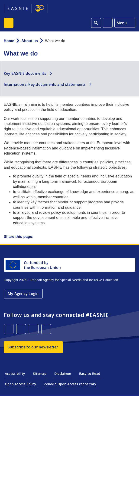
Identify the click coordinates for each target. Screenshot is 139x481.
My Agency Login (23, 293)
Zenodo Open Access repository (70, 384)
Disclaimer (62, 373)
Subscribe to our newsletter (33, 347)
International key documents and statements (45, 84)
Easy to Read (89, 373)
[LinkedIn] (8, 329)
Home (9, 41)
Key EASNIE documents (25, 73)
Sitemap (39, 373)
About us (29, 41)
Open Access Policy (20, 384)
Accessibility (15, 373)
